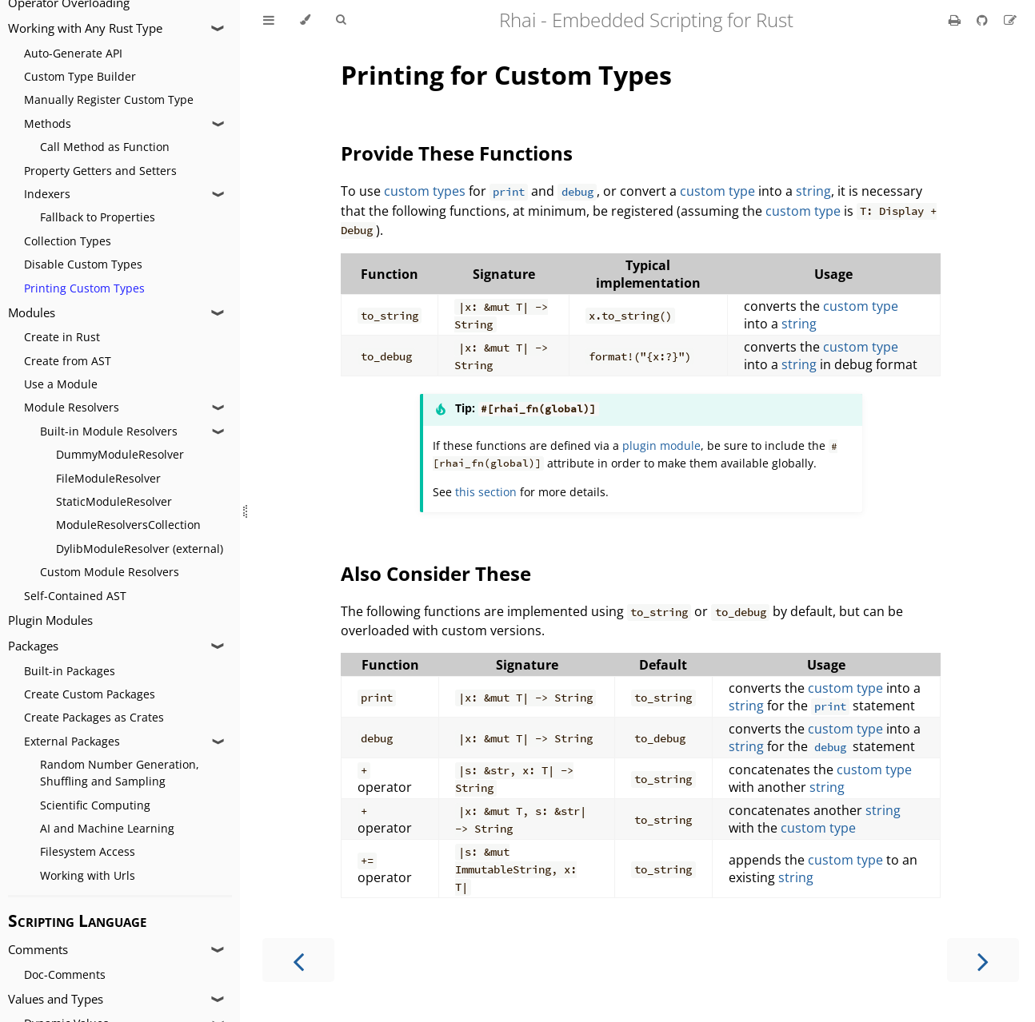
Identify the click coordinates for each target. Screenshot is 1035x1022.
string (813, 191)
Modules (31, 312)
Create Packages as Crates (94, 717)
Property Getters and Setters (100, 170)
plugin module (661, 445)
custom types (425, 191)
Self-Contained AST (75, 595)
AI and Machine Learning (107, 828)
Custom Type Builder (80, 76)
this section (486, 491)
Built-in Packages (69, 670)
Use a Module (61, 384)
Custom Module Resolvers (109, 571)
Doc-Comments (65, 974)
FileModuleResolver (108, 478)
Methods (47, 123)
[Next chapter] (983, 960)
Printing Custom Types (84, 288)
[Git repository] (983, 20)
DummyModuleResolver (120, 454)
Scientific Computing (95, 805)
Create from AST (67, 360)
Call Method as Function (105, 146)
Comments (38, 949)
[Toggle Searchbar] (340, 20)
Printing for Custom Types (506, 75)
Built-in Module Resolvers (109, 431)
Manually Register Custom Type (109, 99)
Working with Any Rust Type (85, 28)
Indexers (47, 193)
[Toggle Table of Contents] (268, 20)
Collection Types (67, 241)
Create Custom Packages (89, 694)
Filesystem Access (87, 851)
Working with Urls (87, 875)
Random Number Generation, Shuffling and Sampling (119, 773)
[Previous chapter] (298, 960)
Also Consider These (436, 573)
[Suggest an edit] (1010, 20)
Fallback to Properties (97, 217)
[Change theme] (305, 20)
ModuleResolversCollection (128, 524)
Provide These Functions (457, 153)
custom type (717, 191)
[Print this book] (956, 20)
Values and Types (55, 999)
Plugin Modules (50, 620)
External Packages (72, 741)
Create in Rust (62, 336)
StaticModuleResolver (114, 501)
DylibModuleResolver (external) (139, 548)
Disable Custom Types (83, 264)
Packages (33, 646)
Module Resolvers (71, 407)
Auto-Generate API (73, 53)
